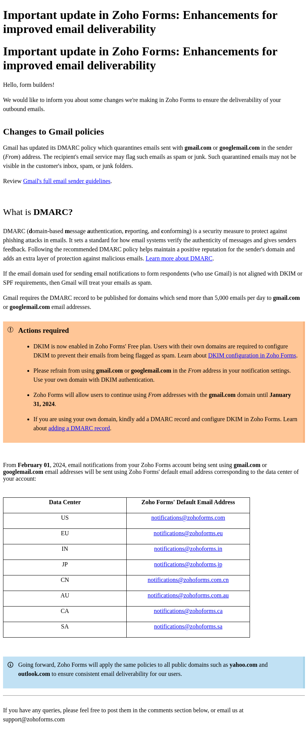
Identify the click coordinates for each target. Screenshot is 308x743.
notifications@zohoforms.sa (188, 626)
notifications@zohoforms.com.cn (188, 580)
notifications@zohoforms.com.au (188, 595)
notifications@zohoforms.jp (188, 564)
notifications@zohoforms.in (188, 548)
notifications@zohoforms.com (188, 517)
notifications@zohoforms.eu (188, 533)
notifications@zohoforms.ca (188, 611)
